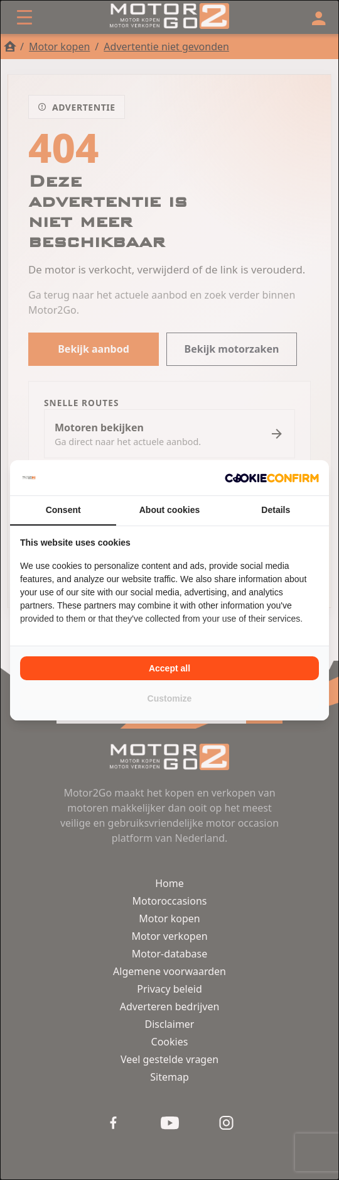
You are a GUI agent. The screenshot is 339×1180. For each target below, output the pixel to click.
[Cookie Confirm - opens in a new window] (272, 477)
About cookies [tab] (169, 510)
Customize (170, 698)
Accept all (169, 668)
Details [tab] (275, 510)
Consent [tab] (63, 510)
